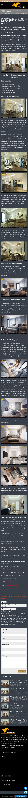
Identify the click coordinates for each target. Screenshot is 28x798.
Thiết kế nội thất (16, 10)
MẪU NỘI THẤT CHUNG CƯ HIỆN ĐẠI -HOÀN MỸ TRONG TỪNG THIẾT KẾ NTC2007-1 (18, 689)
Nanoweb (11, 796)
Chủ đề (4, 650)
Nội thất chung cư (6, 11)
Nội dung (4, 656)
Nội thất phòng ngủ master (8, 609)
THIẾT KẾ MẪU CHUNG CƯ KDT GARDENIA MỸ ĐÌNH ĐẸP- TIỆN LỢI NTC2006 (18, 704)
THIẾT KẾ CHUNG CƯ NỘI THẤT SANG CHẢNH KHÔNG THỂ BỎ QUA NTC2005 (18, 712)
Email (3, 638)
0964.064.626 (9, 1)
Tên (3, 632)
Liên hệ (4, 629)
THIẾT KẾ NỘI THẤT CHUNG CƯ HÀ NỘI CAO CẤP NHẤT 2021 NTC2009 (18, 697)
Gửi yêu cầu (21, 671)
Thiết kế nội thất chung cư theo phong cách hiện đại (13, 605)
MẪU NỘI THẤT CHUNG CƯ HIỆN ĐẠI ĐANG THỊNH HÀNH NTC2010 (18, 720)
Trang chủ (3, 10)
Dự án (9, 10)
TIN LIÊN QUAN (6, 676)
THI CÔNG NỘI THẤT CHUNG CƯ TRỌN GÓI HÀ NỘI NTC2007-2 (18, 681)
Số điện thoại (5, 644)
